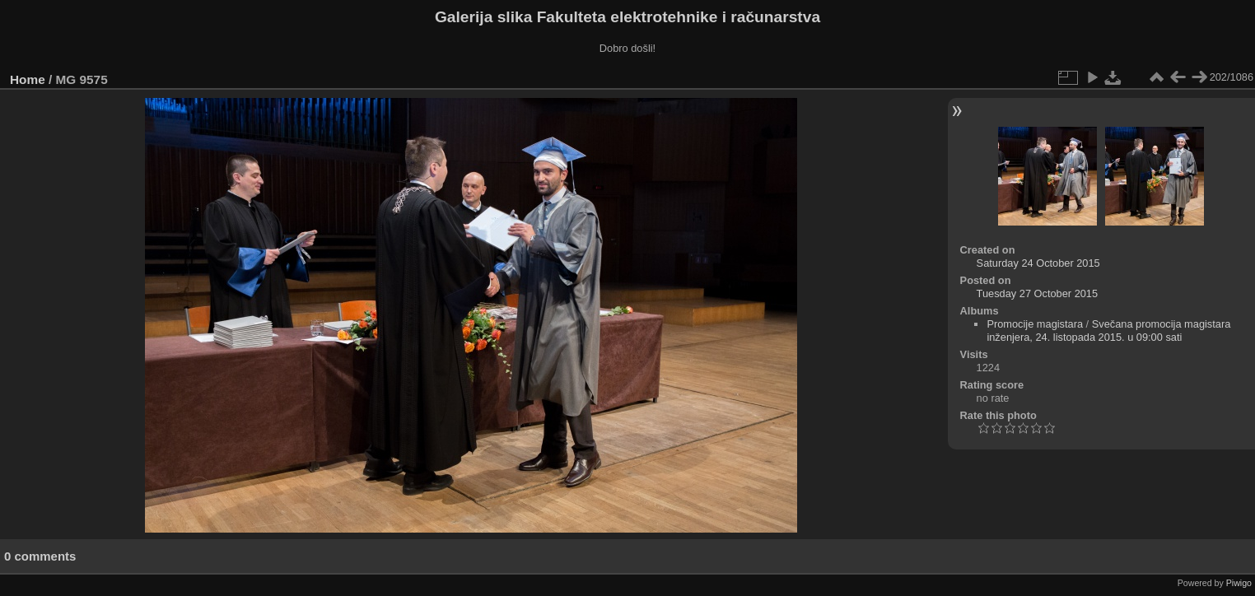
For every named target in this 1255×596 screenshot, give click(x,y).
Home (27, 79)
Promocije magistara (1035, 324)
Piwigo (1239, 583)
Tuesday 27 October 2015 (1038, 293)
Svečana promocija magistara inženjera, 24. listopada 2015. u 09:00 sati (1108, 330)
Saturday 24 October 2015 (1038, 263)
